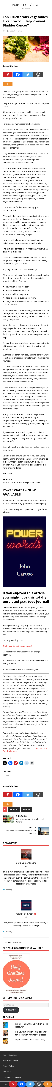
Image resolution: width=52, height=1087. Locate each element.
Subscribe (11, 1010)
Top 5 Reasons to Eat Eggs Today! (30, 1039)
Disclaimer (7, 1071)
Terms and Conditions (12, 1077)
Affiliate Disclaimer (10, 1060)
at (26, 866)
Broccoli (14, 809)
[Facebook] (18, 72)
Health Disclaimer (10, 1055)
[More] (7, 81)
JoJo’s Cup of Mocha (26, 862)
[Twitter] (28, 72)
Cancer (26, 809)
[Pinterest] (7, 72)
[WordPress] (38, 72)
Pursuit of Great (15, 31)
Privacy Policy (8, 1066)
